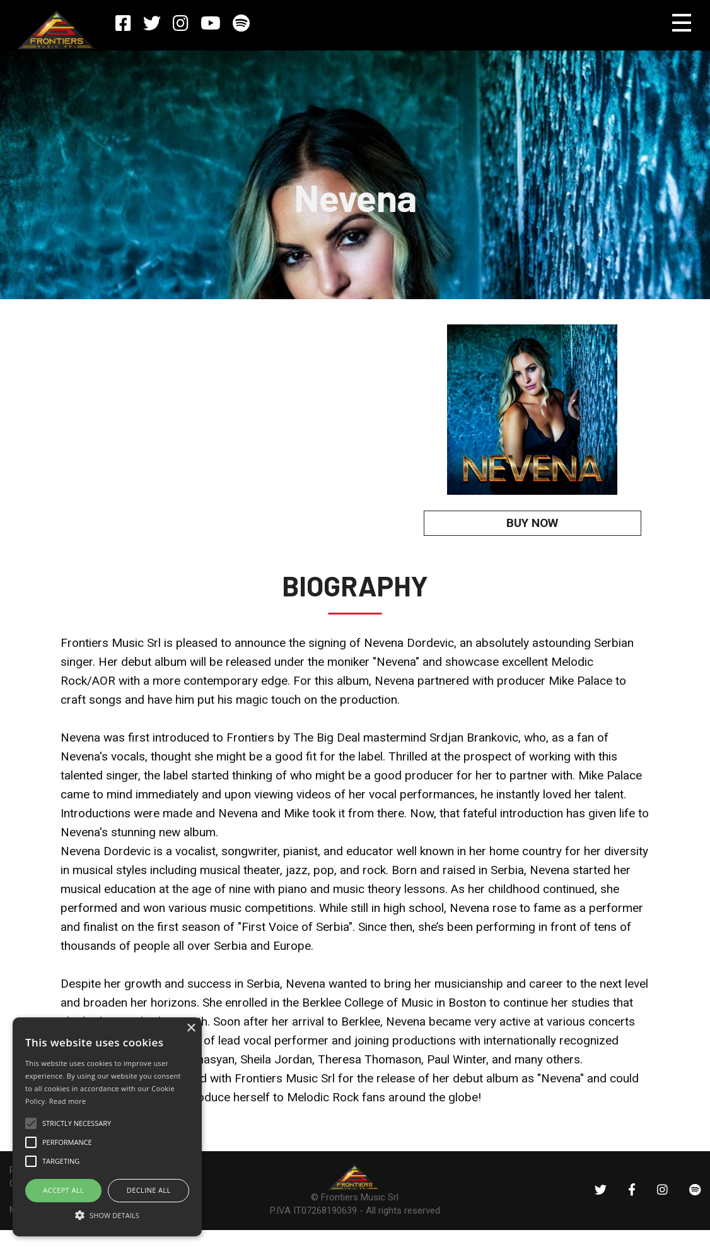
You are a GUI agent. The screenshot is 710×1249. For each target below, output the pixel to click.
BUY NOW (532, 523)
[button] (107, 1214)
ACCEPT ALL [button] (63, 1190)
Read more (67, 1101)
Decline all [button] (149, 1190)
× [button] (190, 1028)
